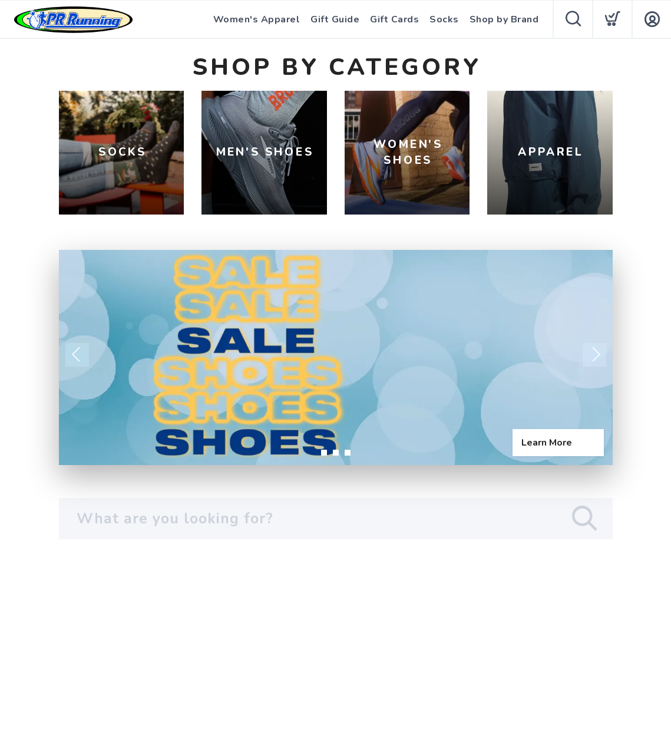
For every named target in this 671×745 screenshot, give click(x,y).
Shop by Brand (504, 19)
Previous (77, 355)
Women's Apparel (256, 19)
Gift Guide (334, 19)
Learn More (546, 442)
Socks (444, 19)
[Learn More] (336, 357)
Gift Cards (394, 19)
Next (594, 355)
